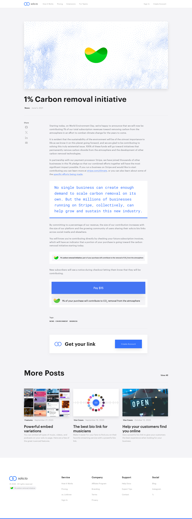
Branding (96, 489)
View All (164, 375)
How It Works (67, 483)
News (27, 108)
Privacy (95, 500)
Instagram (156, 489)
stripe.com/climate (97, 170)
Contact (125, 494)
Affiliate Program (99, 483)
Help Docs (126, 483)
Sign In (64, 500)
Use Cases (79, 420)
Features (29, 420)
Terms (94, 494)
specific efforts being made (68, 174)
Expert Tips (127, 489)
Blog (154, 483)
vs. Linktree (66, 494)
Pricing (64, 489)
